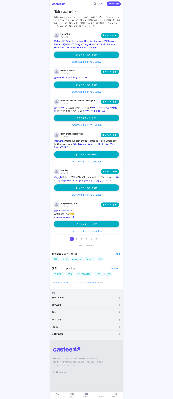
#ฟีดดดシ (73, 77)
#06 (93, 107)
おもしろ (90, 259)
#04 (69, 180)
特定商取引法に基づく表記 (89, 358)
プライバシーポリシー (69, 358)
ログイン (102, 4)
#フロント (99, 274)
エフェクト (80, 283)
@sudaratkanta (61, 77)
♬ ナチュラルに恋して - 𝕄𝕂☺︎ (96, 180)
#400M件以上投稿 (83, 274)
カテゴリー (92, 283)
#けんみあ (104, 107)
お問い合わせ (90, 362)
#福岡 (63, 180)
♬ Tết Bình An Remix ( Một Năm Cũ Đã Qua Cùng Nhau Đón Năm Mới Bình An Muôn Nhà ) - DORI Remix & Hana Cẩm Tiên (85, 44)
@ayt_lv (58, 177)
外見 (100, 259)
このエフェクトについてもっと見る (86, 62)
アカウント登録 (113, 4)
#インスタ (76, 180)
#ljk (97, 107)
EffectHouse (77, 259)
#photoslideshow (75, 41)
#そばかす (57, 274)
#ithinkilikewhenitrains (83, 144)
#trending (88, 41)
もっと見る (114, 254)
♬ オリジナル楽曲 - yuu (94, 111)
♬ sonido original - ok (64, 217)
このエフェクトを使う (88, 55)
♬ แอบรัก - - (84, 77)
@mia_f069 (59, 107)
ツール (64, 259)
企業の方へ (101, 362)
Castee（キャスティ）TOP (62, 283)
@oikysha (59, 141)
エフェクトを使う (111, 35)
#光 (109, 274)
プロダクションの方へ (61, 365)
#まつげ (69, 274)
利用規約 (56, 358)
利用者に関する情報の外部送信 (64, 362)
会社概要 (80, 362)
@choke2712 (60, 41)
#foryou (97, 41)
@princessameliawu (63, 210)
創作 (55, 259)
